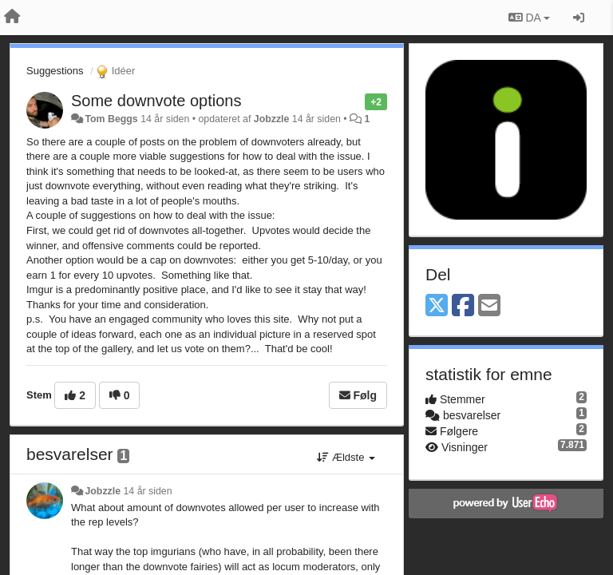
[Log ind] (578, 17)
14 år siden (147, 491)
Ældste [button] (346, 457)
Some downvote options (156, 100)
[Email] (489, 306)
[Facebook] (463, 306)
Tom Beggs (111, 119)
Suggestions (55, 71)
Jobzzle (272, 119)
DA (529, 17)
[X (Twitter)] (436, 306)
